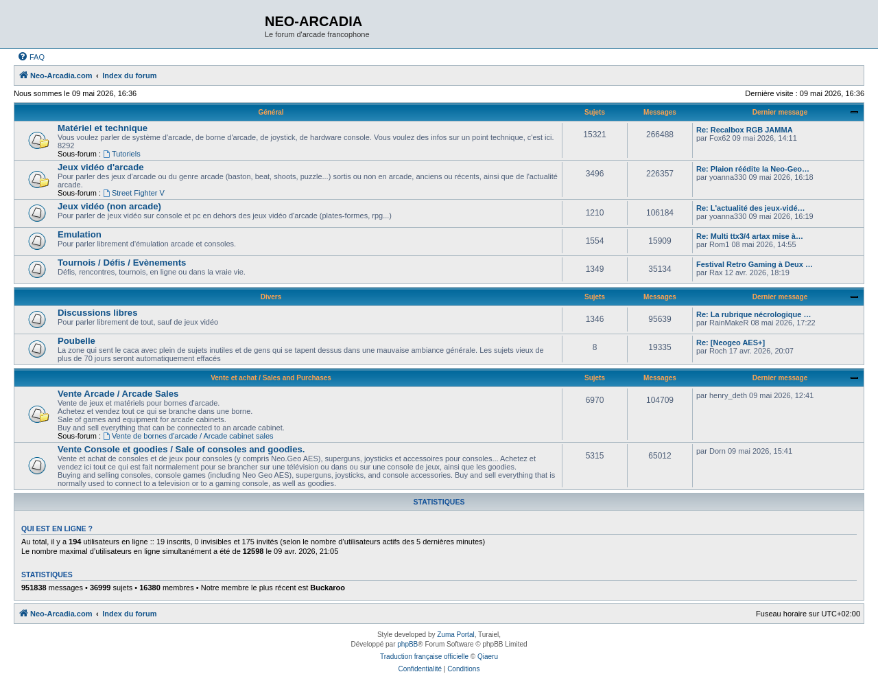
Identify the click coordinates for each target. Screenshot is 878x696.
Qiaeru (487, 656)
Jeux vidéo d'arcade (101, 167)
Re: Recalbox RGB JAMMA (744, 130)
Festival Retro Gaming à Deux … (754, 264)
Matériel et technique (102, 128)
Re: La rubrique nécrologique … (753, 314)
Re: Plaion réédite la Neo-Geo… (752, 169)
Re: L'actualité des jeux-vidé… (750, 208)
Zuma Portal (455, 634)
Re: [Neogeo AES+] (730, 342)
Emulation (80, 234)
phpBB (407, 644)
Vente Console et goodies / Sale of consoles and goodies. (181, 449)
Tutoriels (122, 154)
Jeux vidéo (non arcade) (109, 206)
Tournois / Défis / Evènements (122, 262)
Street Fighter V (134, 193)
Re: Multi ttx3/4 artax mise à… (749, 236)
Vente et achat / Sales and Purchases (271, 378)
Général (270, 112)
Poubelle (76, 341)
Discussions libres (98, 313)
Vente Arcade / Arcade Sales (118, 393)
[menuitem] (31, 57)
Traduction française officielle (424, 656)
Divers (271, 297)
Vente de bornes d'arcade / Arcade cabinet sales (188, 436)
